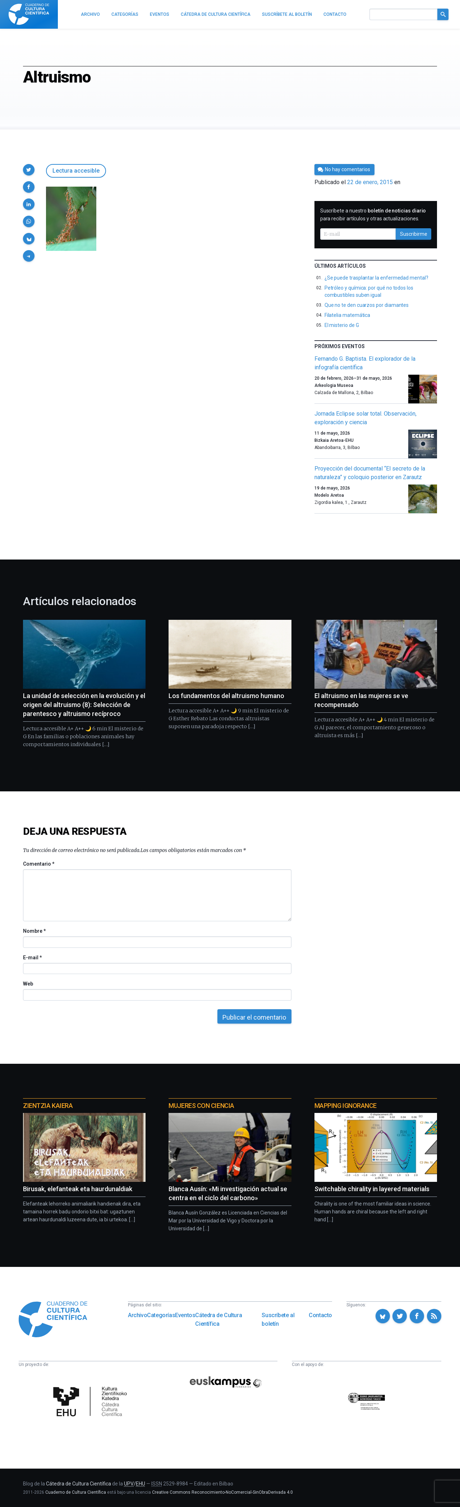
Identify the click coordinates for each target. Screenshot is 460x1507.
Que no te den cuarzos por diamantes (367, 305)
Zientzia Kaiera (48, 1105)
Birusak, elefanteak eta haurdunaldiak (77, 1189)
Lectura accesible (76, 170)
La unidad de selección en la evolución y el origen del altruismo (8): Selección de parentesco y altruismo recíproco (84, 704)
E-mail (32, 957)
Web (28, 984)
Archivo (137, 1315)
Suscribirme (413, 234)
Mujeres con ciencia (201, 1105)
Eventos (185, 1315)
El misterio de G (342, 325)
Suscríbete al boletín (278, 1319)
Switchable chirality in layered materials (371, 1189)
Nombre (34, 931)
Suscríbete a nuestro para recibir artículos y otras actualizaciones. (373, 214)
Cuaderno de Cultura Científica (75, 1492)
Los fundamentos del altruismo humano (226, 695)
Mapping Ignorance (345, 1105)
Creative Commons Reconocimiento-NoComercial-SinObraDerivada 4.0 (222, 1492)
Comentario (38, 864)
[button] (28, 169)
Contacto (320, 1315)
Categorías (161, 1315)
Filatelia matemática (348, 315)
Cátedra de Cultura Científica (218, 1319)
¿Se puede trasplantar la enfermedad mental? (376, 278)
